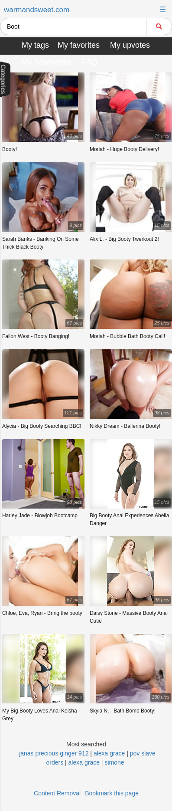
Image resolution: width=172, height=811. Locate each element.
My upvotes (130, 45)
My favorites (79, 45)
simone (114, 762)
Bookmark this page (112, 793)
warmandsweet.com (36, 10)
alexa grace (109, 753)
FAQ (89, 62)
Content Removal (57, 793)
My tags (35, 45)
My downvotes (46, 62)
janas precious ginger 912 (53, 753)
